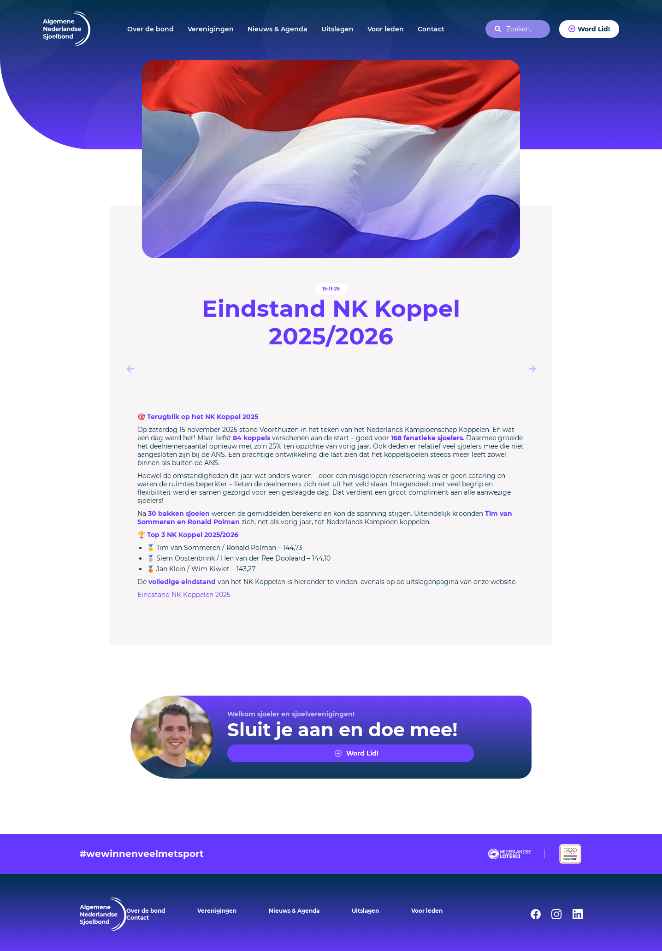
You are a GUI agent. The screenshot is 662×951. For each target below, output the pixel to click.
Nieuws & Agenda (277, 29)
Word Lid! (593, 29)
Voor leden (385, 29)
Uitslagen (337, 29)
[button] (532, 369)
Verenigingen (211, 29)
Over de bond (150, 29)
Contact (431, 29)
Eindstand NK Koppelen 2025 (184, 595)
